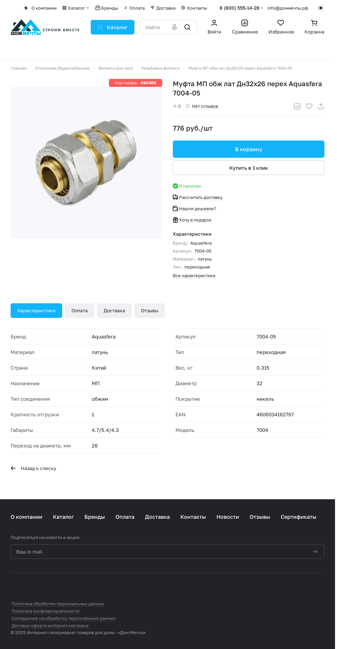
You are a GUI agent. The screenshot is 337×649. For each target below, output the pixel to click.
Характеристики (36, 310)
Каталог (63, 516)
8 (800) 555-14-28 (239, 8)
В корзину (248, 149)
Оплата (80, 310)
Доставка (114, 310)
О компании (26, 516)
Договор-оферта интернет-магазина (50, 625)
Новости (228, 516)
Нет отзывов (202, 106)
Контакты (193, 516)
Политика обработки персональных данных (58, 603)
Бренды (94, 516)
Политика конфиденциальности (45, 611)
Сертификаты (298, 516)
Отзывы (149, 310)
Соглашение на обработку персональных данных (64, 618)
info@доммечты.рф (287, 8)
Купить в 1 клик (248, 168)
